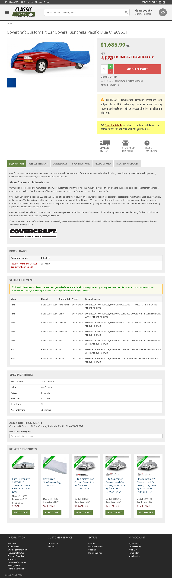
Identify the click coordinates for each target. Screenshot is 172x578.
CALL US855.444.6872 (150, 149)
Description (16, 163)
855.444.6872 (12, 2)
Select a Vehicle (113, 125)
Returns (51, 546)
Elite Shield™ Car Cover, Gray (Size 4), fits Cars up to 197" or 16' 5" (84, 483)
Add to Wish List (110, 85)
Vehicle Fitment (38, 163)
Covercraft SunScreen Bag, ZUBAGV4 (52, 482)
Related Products (127, 163)
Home (9, 23)
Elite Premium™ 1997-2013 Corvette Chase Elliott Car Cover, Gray (21, 485)
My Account (134, 543)
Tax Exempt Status (16, 553)
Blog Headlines (95, 553)
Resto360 (12, 543)
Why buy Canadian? (16, 556)
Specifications (81, 163)
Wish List (133, 550)
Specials (92, 550)
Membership (134, 556)
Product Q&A (103, 163)
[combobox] (86, 436)
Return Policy (13, 546)
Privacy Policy (14, 565)
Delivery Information (17, 562)
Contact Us (27, 2)
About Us (12, 559)
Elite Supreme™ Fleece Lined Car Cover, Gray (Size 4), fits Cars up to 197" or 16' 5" (115, 485)
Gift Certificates (95, 546)
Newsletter (134, 553)
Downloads (60, 163)
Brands (91, 543)
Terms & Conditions (16, 569)
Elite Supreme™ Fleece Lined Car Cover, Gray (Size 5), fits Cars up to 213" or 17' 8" (146, 485)
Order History (135, 546)
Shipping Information (17, 550)
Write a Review (135, 81)
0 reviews (120, 81)
